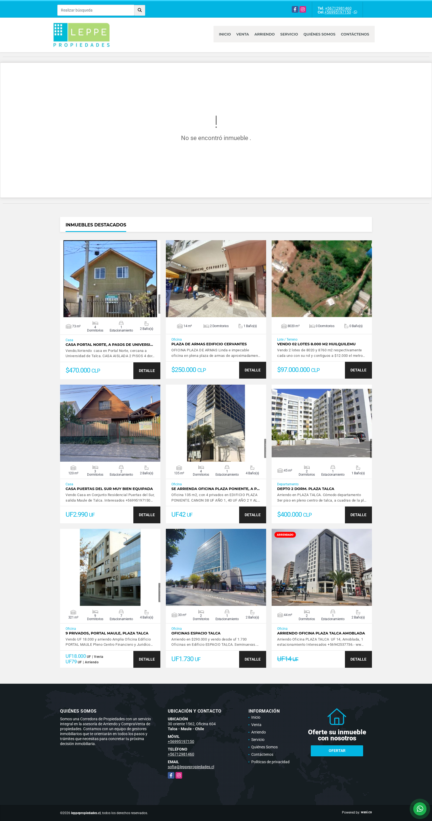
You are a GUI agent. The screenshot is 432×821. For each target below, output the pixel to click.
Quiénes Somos (320, 34)
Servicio (289, 34)
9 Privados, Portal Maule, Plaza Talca (107, 633)
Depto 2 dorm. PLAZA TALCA (305, 489)
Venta (242, 34)
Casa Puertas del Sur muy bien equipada (109, 489)
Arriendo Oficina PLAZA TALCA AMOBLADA (321, 633)
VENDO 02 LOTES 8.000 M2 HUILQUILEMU (316, 344)
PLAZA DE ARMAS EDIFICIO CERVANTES (209, 344)
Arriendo (265, 34)
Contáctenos (355, 34)
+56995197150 (338, 12)
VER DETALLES (110, 279)
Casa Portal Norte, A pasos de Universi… (109, 345)
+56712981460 (338, 8)
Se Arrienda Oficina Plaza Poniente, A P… (215, 489)
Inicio (225, 34)
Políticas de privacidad (270, 762)
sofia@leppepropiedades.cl (191, 767)
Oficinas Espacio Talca (195, 633)
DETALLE (147, 370)
